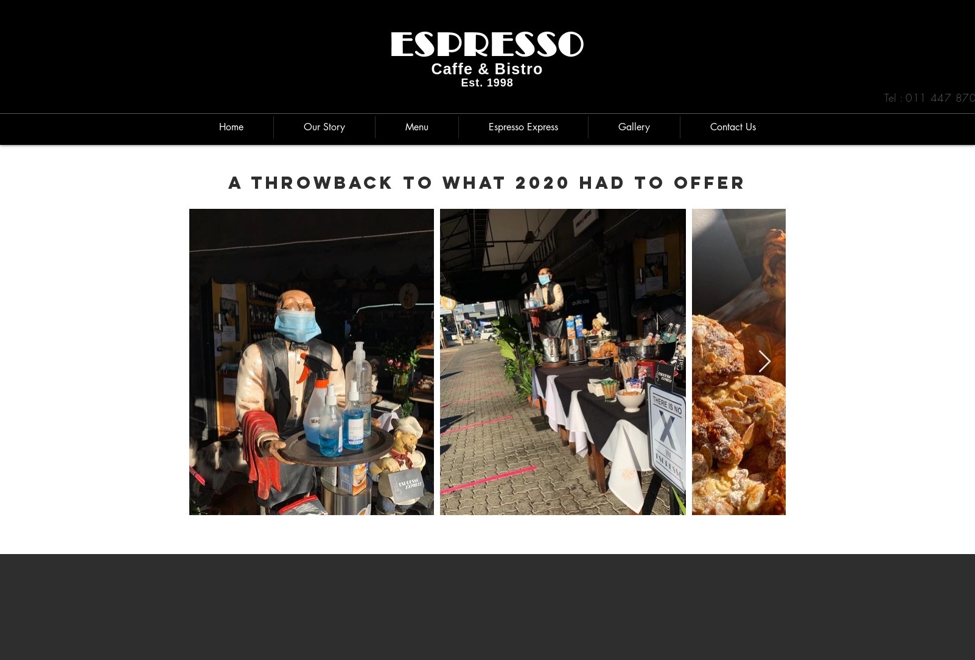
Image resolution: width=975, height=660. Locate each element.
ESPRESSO (487, 44)
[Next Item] (765, 362)
